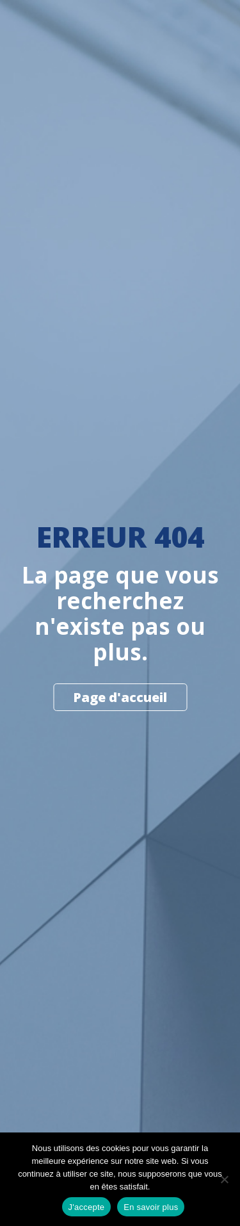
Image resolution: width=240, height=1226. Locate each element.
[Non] (224, 1179)
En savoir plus (151, 1207)
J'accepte (86, 1207)
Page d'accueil (120, 697)
